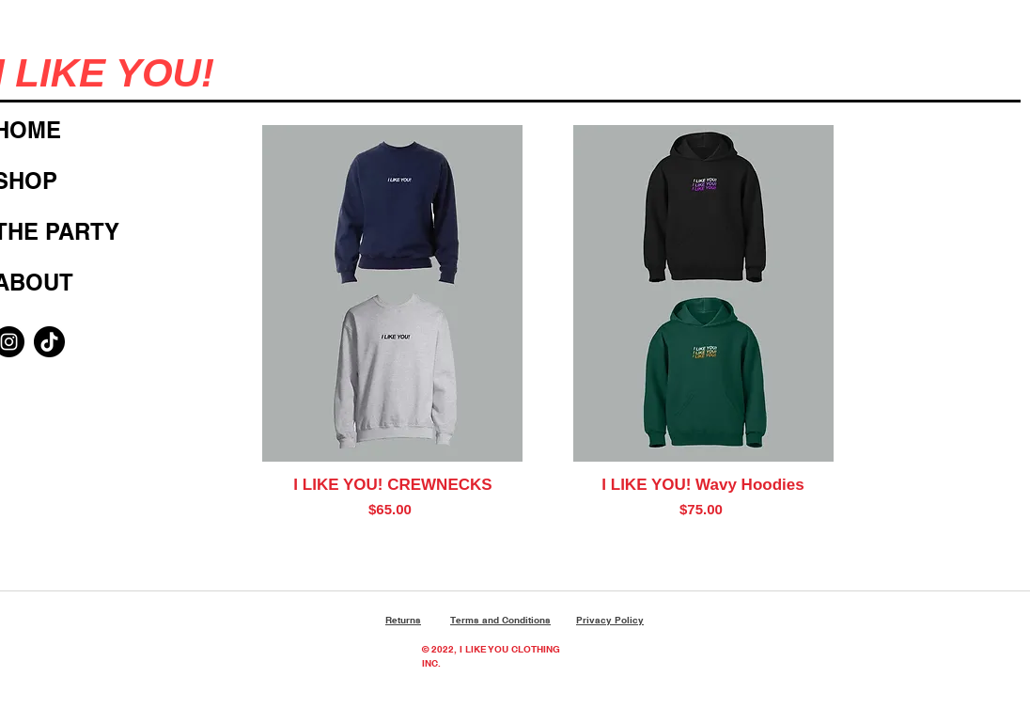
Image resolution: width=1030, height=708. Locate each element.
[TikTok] (49, 341)
